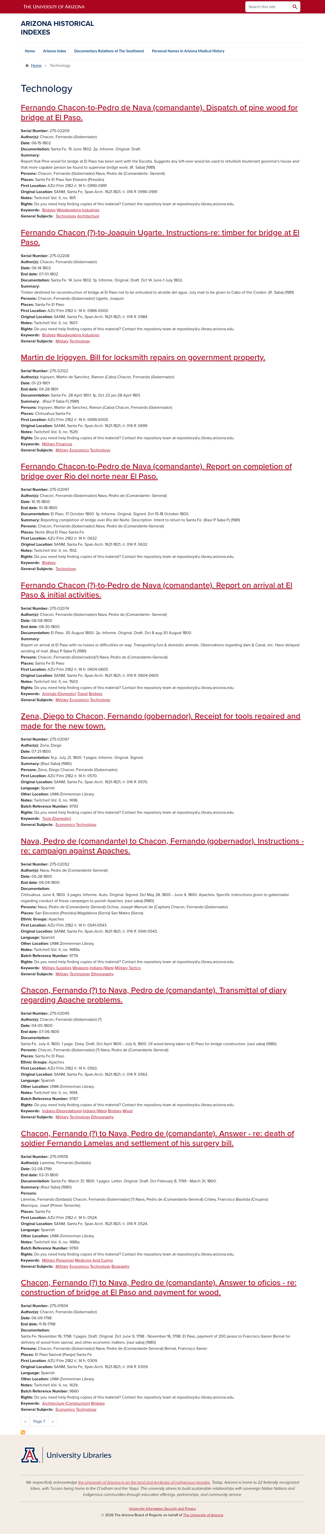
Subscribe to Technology (23, 1432)
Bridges (49, 210)
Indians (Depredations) (62, 1111)
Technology (66, 216)
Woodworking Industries (78, 210)
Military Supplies (56, 968)
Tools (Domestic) (56, 818)
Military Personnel (58, 1260)
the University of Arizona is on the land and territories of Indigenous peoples (144, 1482)
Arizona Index (54, 51)
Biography (120, 1266)
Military (62, 341)
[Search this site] (267, 6)
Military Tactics (128, 968)
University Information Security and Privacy (162, 1509)
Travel (82, 693)
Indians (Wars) (102, 968)
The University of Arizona (203, 1515)
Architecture (88, 216)
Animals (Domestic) (59, 693)
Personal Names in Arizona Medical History (188, 51)
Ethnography (102, 974)
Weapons (80, 968)
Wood (127, 1111)
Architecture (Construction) (66, 1403)
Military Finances (57, 444)
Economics (79, 450)
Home (30, 51)
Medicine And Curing (94, 1260)
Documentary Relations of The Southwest (109, 51)
